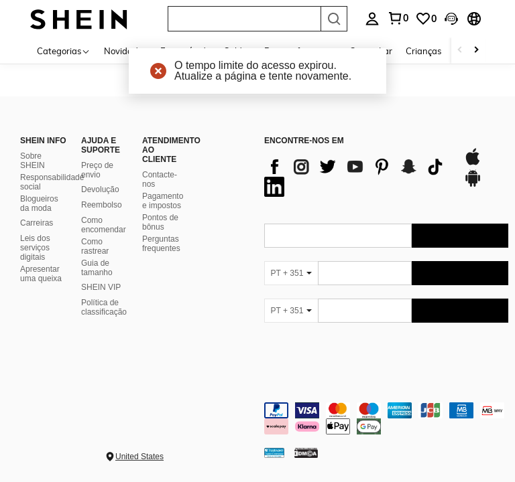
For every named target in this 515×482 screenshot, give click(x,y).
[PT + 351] (291, 273)
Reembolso (101, 205)
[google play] (472, 184)
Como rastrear (95, 246)
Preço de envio (97, 170)
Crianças (423, 51)
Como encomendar (103, 225)
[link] (426, 19)
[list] (357, 177)
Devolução (100, 189)
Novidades (125, 51)
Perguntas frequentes (161, 243)
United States (139, 456)
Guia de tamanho (97, 267)
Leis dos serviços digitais (35, 248)
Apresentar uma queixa (41, 273)
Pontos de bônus (160, 222)
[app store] (472, 163)
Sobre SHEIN (32, 160)
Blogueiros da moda (39, 203)
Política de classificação (104, 307)
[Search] (334, 18)
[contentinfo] (386, 418)
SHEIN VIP (101, 287)
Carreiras (36, 223)
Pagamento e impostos (162, 200)
